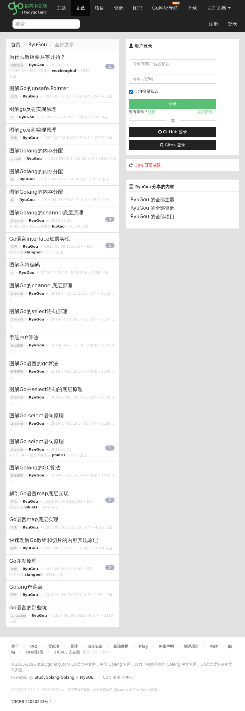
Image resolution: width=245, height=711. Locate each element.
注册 (213, 24)
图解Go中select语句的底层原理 (46, 389)
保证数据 (17, 345)
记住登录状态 (143, 91)
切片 (14, 548)
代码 (14, 96)
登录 (232, 24)
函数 (14, 595)
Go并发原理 (23, 561)
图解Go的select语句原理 (38, 311)
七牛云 (127, 677)
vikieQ (31, 507)
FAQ (33, 646)
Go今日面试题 (147, 165)
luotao (58, 226)
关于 (15, 646)
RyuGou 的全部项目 (152, 217)
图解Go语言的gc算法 (33, 363)
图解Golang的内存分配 (36, 151)
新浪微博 (121, 646)
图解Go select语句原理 (36, 416)
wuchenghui (64, 71)
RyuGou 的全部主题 (152, 200)
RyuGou (37, 45)
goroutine (18, 615)
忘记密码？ (206, 112)
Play (143, 646)
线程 (14, 569)
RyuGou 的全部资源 (152, 208)
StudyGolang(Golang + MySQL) (64, 677)
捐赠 (214, 646)
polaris (58, 455)
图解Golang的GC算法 (34, 468)
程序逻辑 (17, 371)
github (16, 158)
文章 (80, 8)
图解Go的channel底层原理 (40, 285)
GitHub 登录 (172, 131)
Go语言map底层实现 (33, 519)
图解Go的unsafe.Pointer (38, 88)
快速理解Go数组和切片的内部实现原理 (53, 540)
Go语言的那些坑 (28, 608)
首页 (15, 45)
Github (95, 646)
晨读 (74, 646)
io (12, 117)
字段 (14, 527)
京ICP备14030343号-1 (31, 701)
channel (17, 220)
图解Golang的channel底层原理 (46, 213)
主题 (61, 8)
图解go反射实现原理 (32, 109)
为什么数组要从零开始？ (37, 57)
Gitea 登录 (172, 145)
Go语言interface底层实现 (39, 239)
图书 (138, 8)
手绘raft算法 (24, 338)
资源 (118, 8)
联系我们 (191, 646)
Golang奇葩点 (26, 587)
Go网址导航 (166, 6)
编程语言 (17, 65)
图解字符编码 (24, 265)
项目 (99, 8)
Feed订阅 (35, 652)
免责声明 (166, 646)
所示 (14, 501)
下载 (192, 8)
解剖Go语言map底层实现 (39, 494)
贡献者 (54, 646)
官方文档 (219, 8)
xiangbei (33, 252)
